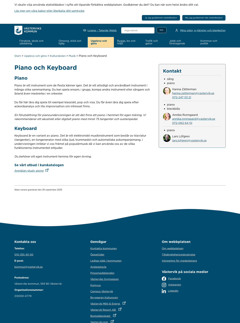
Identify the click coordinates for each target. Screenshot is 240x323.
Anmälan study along (32, 170)
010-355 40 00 (23, 254)
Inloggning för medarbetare (179, 260)
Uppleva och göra (35, 55)
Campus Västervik (101, 291)
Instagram (171, 285)
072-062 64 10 (182, 123)
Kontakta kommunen (103, 248)
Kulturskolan (58, 55)
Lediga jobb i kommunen (106, 260)
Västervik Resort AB (119, 309)
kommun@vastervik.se (28, 266)
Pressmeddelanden (102, 273)
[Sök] (162, 30)
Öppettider (97, 254)
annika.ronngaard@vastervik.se (193, 118)
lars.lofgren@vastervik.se (189, 140)
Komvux (95, 285)
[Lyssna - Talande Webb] (100, 30)
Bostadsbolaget (116, 315)
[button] (36, 42)
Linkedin (170, 291)
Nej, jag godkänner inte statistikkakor (204, 17)
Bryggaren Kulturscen (104, 297)
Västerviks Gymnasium (104, 279)
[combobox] (138, 30)
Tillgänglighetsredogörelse (178, 254)
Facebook (171, 279)
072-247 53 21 (181, 97)
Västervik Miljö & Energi (120, 303)
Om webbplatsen (172, 248)
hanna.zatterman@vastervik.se (193, 93)
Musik (72, 55)
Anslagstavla (98, 266)
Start (17, 55)
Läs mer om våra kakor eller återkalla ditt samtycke (49, 10)
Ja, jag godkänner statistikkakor (161, 17)
